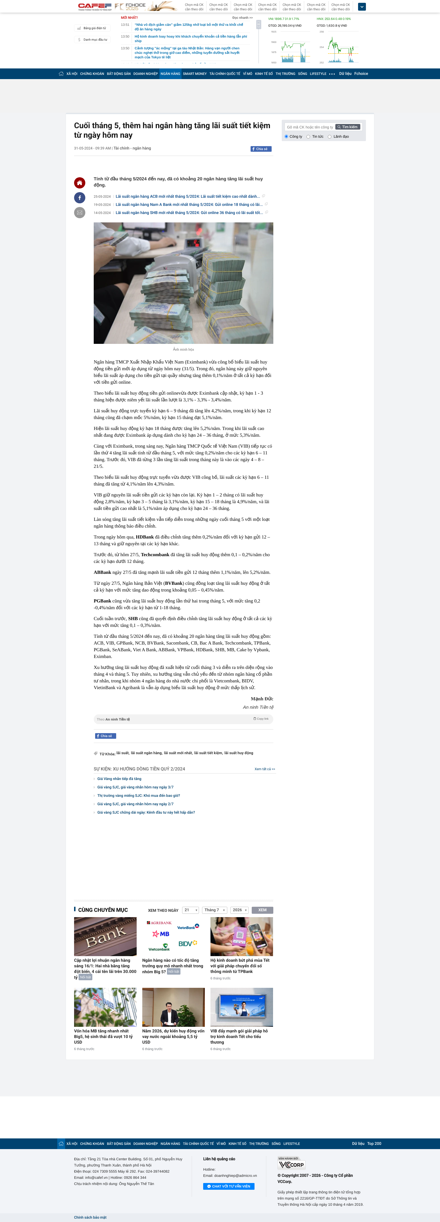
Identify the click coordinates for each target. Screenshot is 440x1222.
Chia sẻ (261, 149)
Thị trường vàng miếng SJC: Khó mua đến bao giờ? (138, 796)
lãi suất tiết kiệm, (208, 753)
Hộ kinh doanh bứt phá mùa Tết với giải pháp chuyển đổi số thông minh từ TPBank (239, 966)
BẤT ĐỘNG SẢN (119, 74)
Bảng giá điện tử (91, 28)
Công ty (296, 136)
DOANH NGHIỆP (146, 74)
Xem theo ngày (163, 910)
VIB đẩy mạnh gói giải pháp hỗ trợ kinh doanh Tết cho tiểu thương (239, 1036)
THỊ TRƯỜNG (285, 74)
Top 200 (374, 1144)
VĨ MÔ (247, 74)
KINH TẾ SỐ (264, 74)
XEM (262, 910)
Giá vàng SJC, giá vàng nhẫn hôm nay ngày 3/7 (135, 787)
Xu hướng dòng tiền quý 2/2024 (149, 769)
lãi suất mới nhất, (178, 753)
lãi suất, (123, 753)
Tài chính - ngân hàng (132, 148)
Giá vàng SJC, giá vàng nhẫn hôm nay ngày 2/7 (135, 804)
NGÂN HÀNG (170, 74)
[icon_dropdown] (362, 7)
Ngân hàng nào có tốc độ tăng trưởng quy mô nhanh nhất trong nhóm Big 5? (172, 966)
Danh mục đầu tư (91, 40)
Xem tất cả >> (265, 769)
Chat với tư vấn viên (228, 1187)
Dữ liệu (345, 74)
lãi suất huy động (238, 753)
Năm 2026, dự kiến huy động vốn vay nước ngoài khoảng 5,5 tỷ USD (173, 1036)
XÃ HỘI (72, 74)
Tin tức (318, 136)
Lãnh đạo (341, 136)
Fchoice (361, 74)
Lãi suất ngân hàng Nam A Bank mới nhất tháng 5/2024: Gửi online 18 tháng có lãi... (192, 204)
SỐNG (302, 74)
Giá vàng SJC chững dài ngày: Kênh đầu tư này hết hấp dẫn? (146, 813)
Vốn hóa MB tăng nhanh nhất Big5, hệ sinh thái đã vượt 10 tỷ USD (103, 1036)
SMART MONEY (195, 74)
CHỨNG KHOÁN (92, 74)
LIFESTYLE (318, 74)
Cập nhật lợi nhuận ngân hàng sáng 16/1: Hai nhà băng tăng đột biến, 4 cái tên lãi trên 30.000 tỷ (105, 969)
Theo (183, 718)
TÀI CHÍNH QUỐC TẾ (224, 74)
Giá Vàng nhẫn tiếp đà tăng (119, 779)
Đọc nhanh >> (242, 18)
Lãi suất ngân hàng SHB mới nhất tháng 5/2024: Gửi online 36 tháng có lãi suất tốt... (192, 213)
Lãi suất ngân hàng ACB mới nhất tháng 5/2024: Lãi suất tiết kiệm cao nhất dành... (190, 196)
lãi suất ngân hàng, (147, 753)
